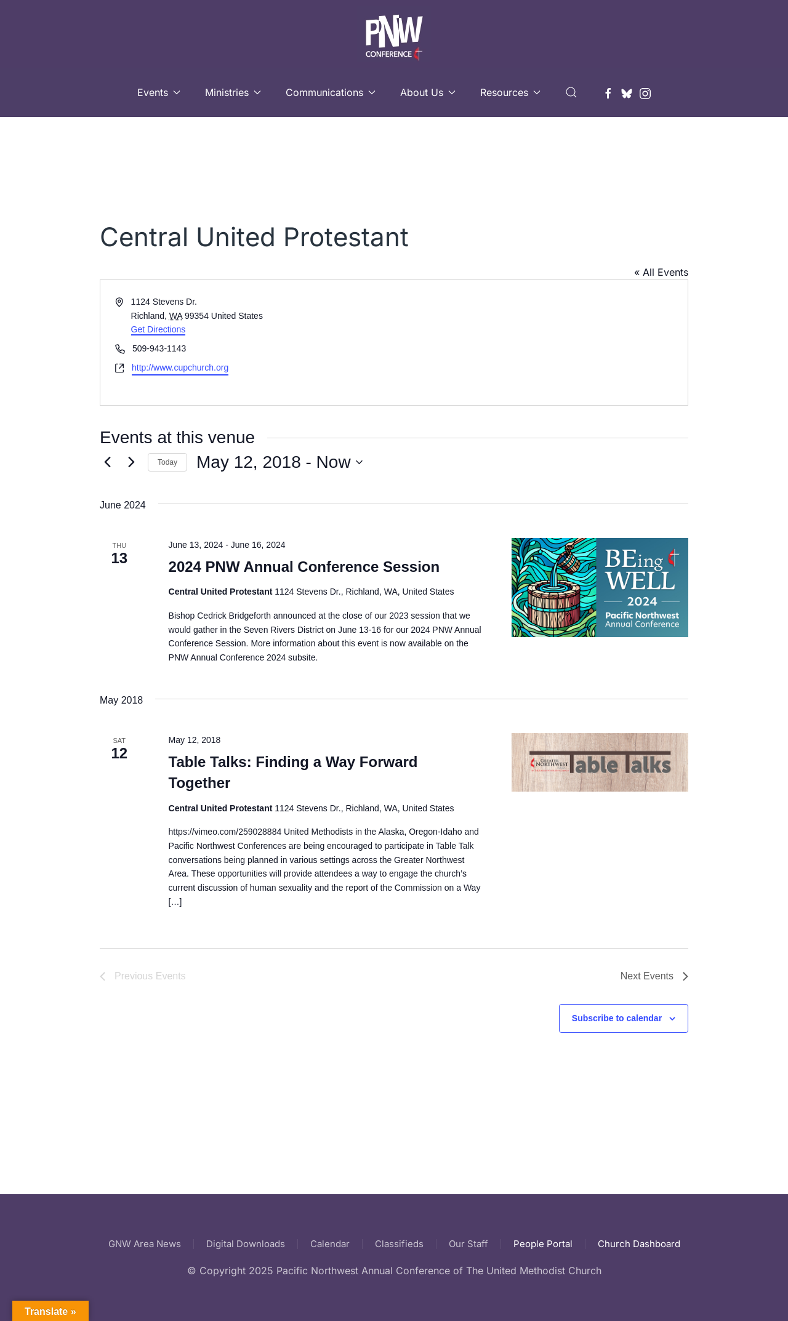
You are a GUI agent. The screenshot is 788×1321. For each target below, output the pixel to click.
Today (167, 462)
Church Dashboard (639, 1244)
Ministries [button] (233, 92)
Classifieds (399, 1244)
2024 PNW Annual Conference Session (304, 566)
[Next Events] (131, 462)
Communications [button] (331, 92)
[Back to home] (394, 34)
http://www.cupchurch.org (180, 367)
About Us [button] (428, 92)
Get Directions (158, 329)
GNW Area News (144, 1244)
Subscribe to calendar (617, 1018)
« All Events (661, 272)
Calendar (330, 1244)
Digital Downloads (245, 1244)
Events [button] (158, 92)
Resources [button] (510, 92)
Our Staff (468, 1244)
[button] (571, 92)
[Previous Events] (107, 462)
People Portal (543, 1244)
